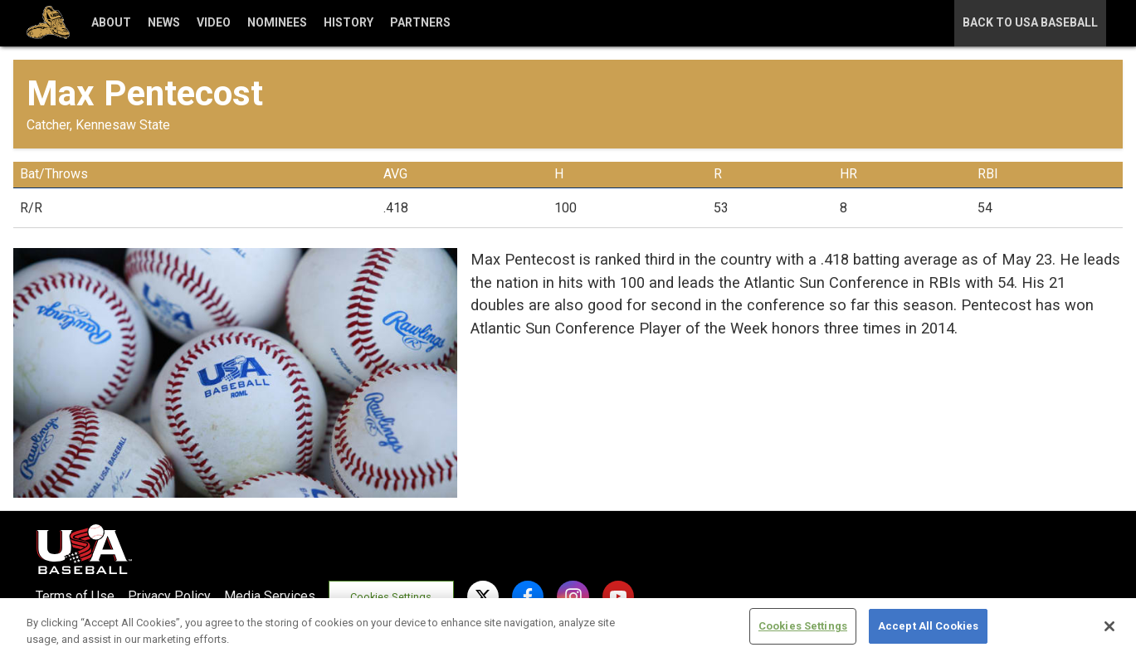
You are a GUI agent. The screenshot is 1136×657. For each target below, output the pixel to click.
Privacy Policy (169, 596)
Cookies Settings (390, 597)
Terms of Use (75, 596)
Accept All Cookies (928, 626)
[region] (568, 627)
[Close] (1109, 626)
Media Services (269, 596)
